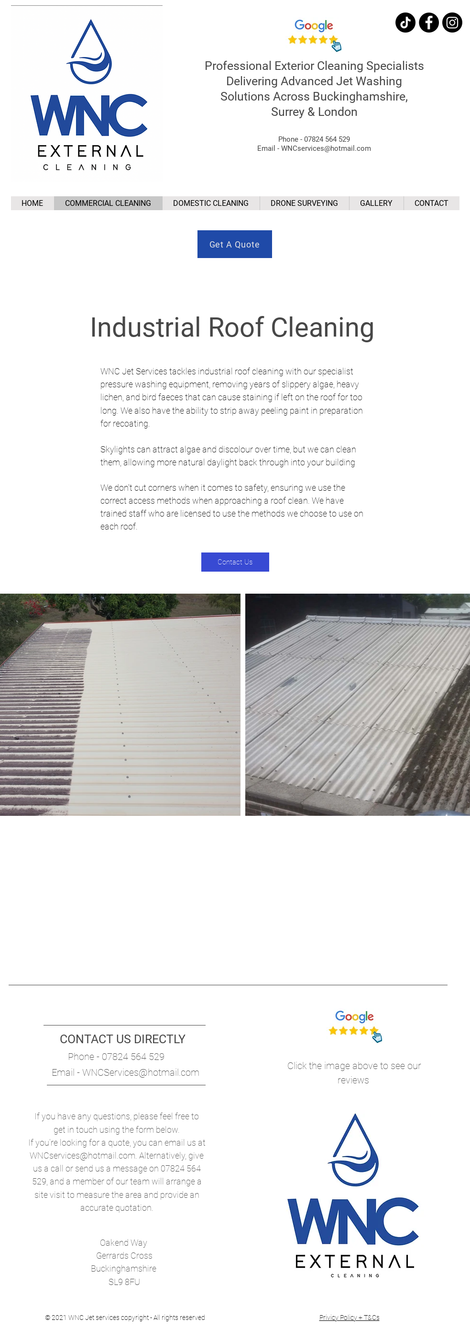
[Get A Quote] (234, 244)
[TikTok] (405, 22)
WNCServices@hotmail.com (140, 1072)
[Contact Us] (235, 562)
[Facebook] (429, 22)
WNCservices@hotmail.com (82, 1155)
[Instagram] (452, 22)
